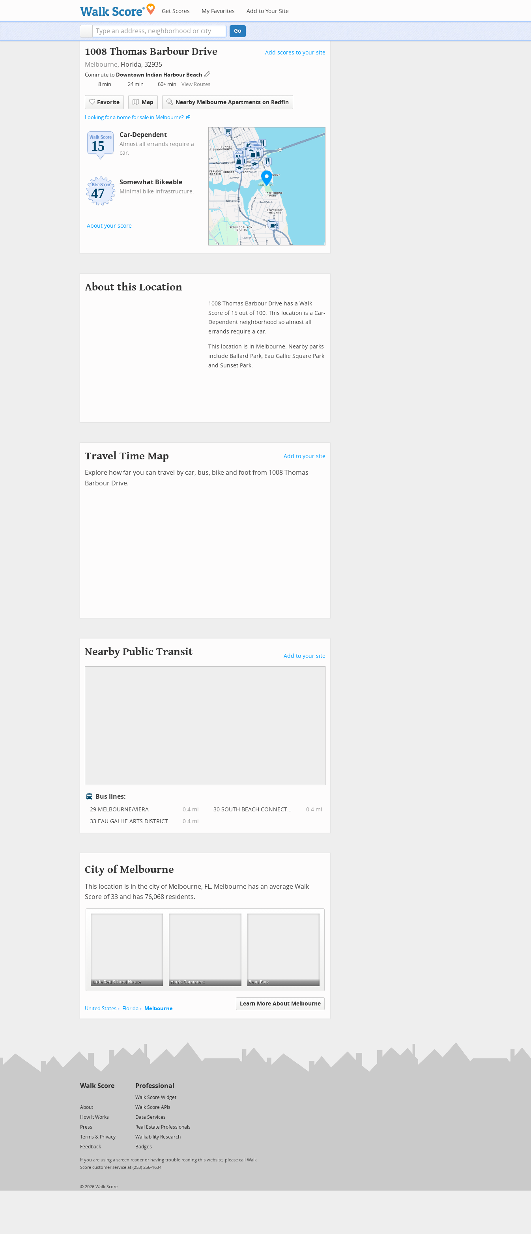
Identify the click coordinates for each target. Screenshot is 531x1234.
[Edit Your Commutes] (207, 73)
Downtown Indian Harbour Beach (160, 75)
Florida (130, 1008)
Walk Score (97, 1086)
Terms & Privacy (98, 1137)
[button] (86, 31)
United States (100, 1008)
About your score (109, 226)
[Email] (109, 1096)
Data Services (150, 1117)
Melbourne (101, 64)
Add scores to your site (295, 52)
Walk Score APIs (152, 1107)
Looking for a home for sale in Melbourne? (134, 117)
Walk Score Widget (155, 1097)
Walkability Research (158, 1137)
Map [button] (143, 102)
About (86, 1107)
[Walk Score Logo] (117, 9)
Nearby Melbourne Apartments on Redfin (227, 102)
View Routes (195, 84)
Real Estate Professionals (163, 1127)
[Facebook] (96, 1096)
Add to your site (304, 456)
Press (86, 1127)
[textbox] (159, 31)
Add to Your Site (268, 11)
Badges (143, 1147)
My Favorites (218, 11)
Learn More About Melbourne (280, 1003)
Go (237, 31)
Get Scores (176, 11)
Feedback (90, 1147)
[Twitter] (84, 1096)
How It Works (94, 1117)
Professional (154, 1086)
